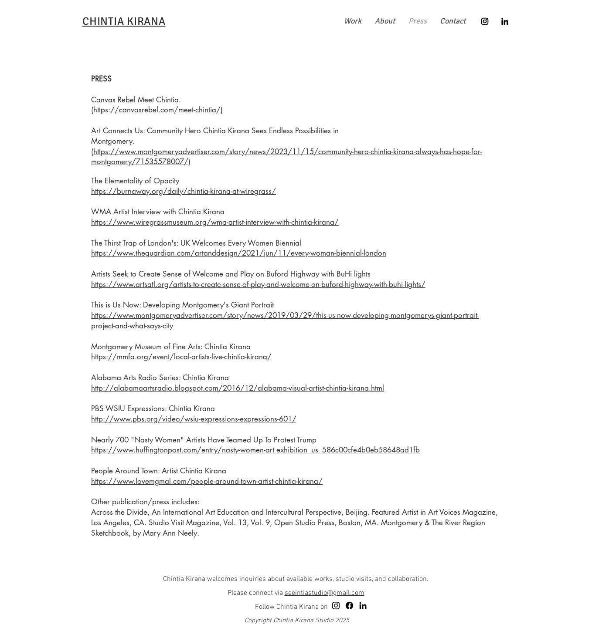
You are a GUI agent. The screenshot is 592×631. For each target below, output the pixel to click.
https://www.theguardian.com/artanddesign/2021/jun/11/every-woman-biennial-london (238, 253)
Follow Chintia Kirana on (291, 607)
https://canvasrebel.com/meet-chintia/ (157, 110)
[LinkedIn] (505, 21)
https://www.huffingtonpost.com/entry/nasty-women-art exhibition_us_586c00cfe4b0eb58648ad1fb (255, 450)
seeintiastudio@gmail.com (324, 593)
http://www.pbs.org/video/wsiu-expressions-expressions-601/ (193, 419)
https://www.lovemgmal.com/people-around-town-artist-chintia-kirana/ (207, 481)
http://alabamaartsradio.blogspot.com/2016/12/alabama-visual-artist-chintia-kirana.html (237, 388)
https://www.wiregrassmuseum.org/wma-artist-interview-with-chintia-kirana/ (215, 222)
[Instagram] (485, 21)
